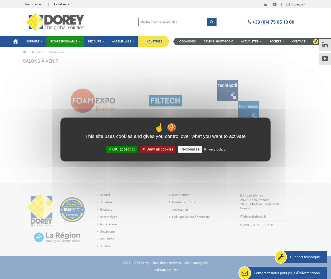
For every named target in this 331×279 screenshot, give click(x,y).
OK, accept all (121, 149)
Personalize (190, 149)
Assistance (61, 4)
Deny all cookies (157, 149)
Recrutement (34, 4)
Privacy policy (214, 149)
